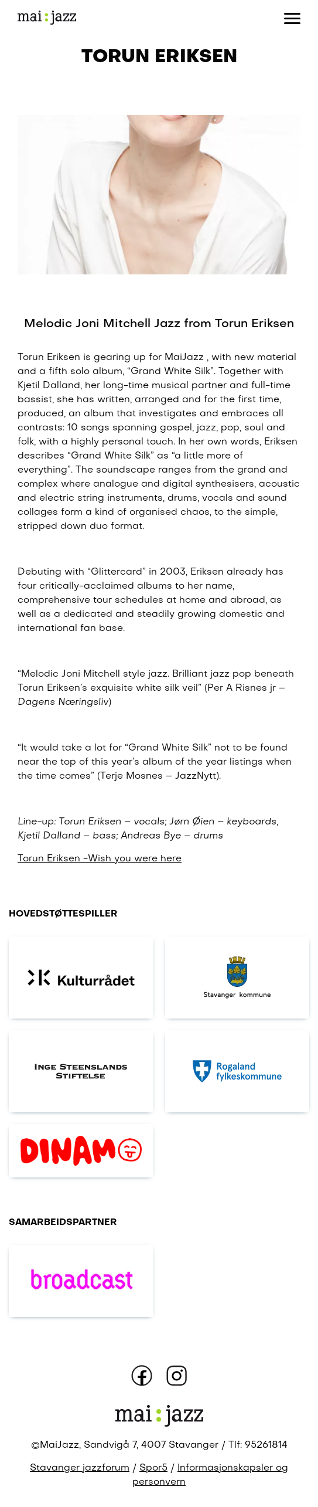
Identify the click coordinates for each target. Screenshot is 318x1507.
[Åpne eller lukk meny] (292, 17)
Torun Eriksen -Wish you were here (100, 859)
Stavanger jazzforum (79, 1468)
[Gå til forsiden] (47, 18)
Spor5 (153, 1468)
